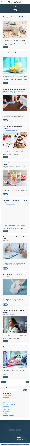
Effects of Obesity (6, 397)
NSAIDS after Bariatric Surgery (12, 274)
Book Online (12, 428)
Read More (5, 120)
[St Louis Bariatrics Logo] (15, 425)
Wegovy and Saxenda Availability (13, 17)
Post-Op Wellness (20, 91)
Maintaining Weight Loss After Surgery (11, 91)
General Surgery (5, 400)
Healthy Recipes (8, 130)
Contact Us (19, 428)
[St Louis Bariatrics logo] (15, 2)
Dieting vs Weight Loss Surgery (8, 395)
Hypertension (7, 347)
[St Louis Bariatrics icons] (4, 2)
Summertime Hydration (10, 53)
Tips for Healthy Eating (9, 55)
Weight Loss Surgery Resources (10, 204)
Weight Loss (13, 92)
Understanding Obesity (8, 92)
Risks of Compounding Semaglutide (14, 89)
